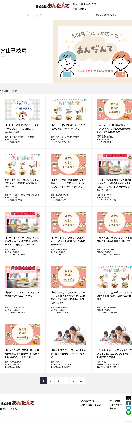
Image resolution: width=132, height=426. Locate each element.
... (81, 380)
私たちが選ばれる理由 (90, 404)
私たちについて (34, 15)
